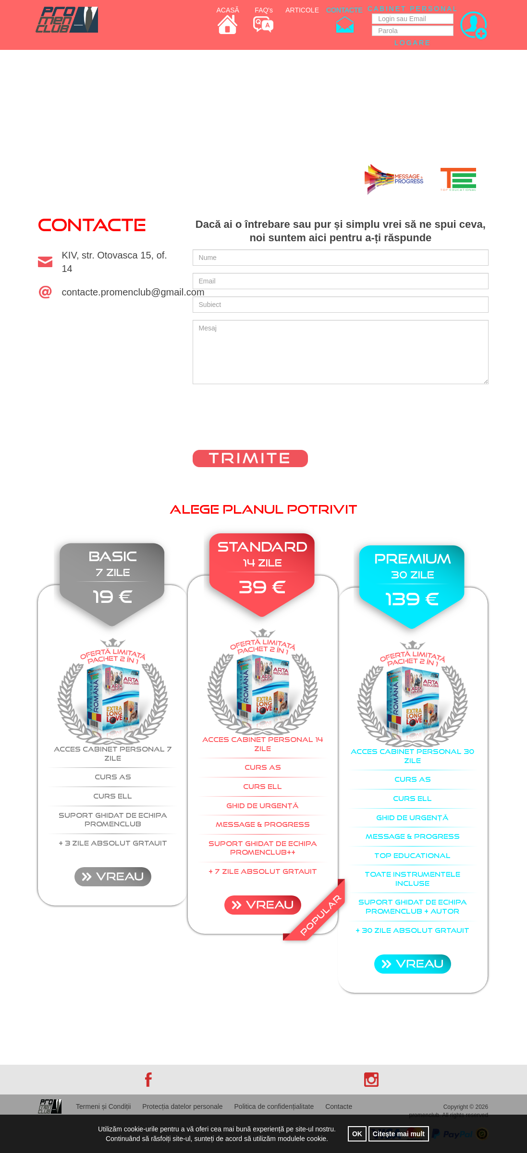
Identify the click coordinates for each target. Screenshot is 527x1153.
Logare (412, 43)
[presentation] (266, 423)
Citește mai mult (399, 1134)
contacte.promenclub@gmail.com (133, 292)
